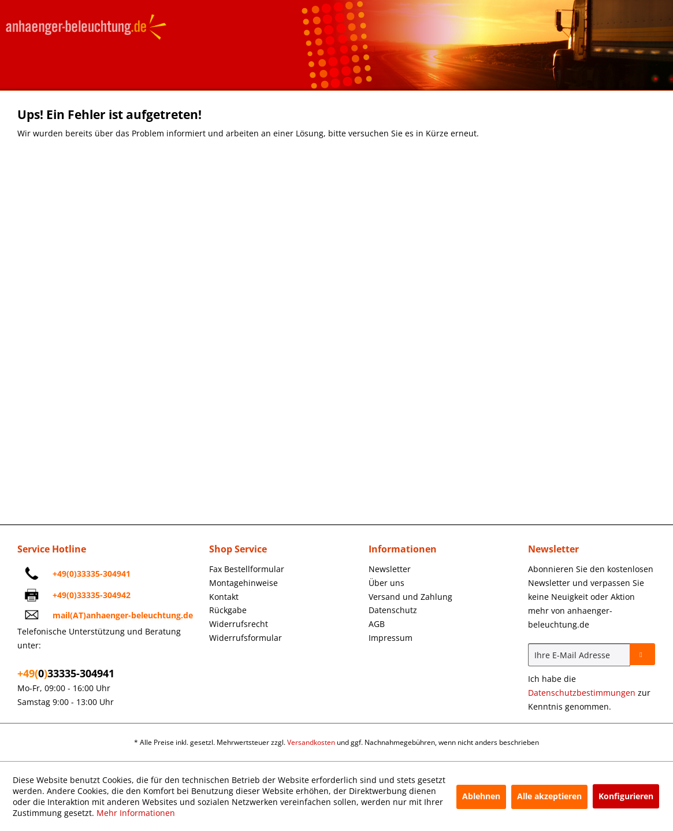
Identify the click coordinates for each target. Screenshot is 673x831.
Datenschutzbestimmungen (581, 692)
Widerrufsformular (245, 637)
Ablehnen (481, 796)
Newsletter (390, 568)
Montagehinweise (243, 582)
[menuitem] (286, 569)
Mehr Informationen (135, 812)
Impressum (390, 637)
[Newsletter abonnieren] (642, 654)
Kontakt (224, 596)
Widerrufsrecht (238, 623)
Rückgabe (228, 609)
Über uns (386, 582)
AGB (377, 623)
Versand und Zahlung (410, 596)
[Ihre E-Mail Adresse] (579, 654)
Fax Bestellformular (246, 568)
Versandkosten (311, 742)
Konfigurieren (625, 796)
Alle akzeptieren (549, 796)
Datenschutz (393, 609)
